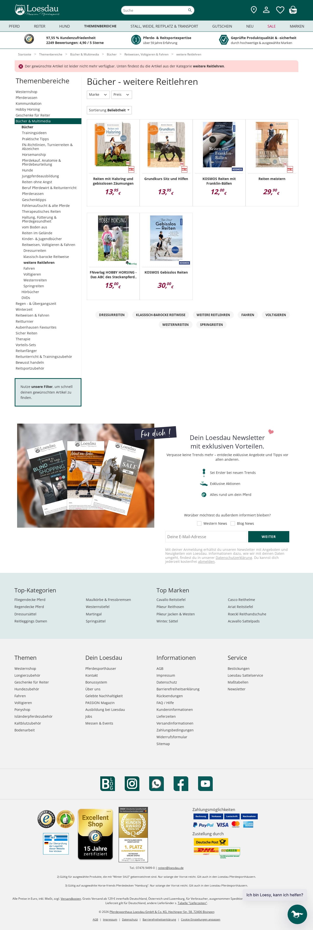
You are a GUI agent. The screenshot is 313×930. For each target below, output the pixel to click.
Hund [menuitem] (64, 26)
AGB (159, 668)
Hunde (27, 170)
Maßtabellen (238, 682)
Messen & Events (99, 723)
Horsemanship (34, 154)
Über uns (93, 689)
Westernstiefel (98, 606)
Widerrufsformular (171, 737)
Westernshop (26, 91)
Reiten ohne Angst (37, 182)
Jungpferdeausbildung (40, 176)
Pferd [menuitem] (14, 26)
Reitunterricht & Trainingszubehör (44, 356)
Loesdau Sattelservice (245, 675)
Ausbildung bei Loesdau (105, 709)
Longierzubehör (27, 675)
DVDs (26, 297)
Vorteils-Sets (26, 344)
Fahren (29, 268)
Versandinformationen (174, 723)
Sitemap (163, 743)
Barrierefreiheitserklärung (178, 689)
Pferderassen (26, 97)
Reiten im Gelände (37, 233)
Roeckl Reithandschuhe (247, 614)
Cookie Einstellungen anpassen (200, 919)
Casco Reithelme (241, 599)
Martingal (94, 614)
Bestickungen (239, 668)
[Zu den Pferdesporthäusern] (253, 10)
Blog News (245, 523)
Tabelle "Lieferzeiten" (192, 903)
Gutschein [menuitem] (222, 26)
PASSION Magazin (100, 702)
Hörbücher (30, 291)
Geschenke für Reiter (33, 115)
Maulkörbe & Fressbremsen (108, 599)
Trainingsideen (34, 132)
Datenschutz (166, 682)
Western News (215, 523)
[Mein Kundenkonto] (266, 13)
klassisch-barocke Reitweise (46, 256)
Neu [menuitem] (250, 26)
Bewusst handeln (30, 362)
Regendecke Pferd (29, 606)
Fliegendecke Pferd (29, 599)
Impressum (165, 675)
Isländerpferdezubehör (33, 716)
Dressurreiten (34, 250)
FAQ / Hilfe (165, 702)
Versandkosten (71, 899)
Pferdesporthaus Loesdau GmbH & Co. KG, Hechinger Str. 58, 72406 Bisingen (162, 912)
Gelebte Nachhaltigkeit (104, 696)
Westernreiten (35, 280)
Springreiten (33, 286)
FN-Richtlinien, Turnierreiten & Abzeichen (47, 146)
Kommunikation (29, 103)
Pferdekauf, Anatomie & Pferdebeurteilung (41, 162)
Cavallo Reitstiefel (171, 599)
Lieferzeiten (166, 716)
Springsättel (96, 621)
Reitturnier (25, 321)
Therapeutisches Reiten (41, 211)
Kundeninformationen (174, 709)
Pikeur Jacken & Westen (175, 614)
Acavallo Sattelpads (244, 621)
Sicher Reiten (26, 333)
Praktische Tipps (35, 139)
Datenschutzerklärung (234, 557)
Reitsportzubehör (30, 368)
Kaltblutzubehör (27, 723)
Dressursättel (25, 614)
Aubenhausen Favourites (36, 327)
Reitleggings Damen (30, 621)
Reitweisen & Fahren (32, 315)
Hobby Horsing (28, 109)
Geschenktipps (34, 199)
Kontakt (91, 675)
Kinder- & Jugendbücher (42, 238)
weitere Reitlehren (39, 262)
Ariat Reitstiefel (240, 606)
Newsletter (237, 689)
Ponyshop (22, 709)
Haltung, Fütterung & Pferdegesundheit (39, 219)
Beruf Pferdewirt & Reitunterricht (49, 187)
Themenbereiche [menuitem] (100, 26)
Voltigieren (32, 274)
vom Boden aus (34, 227)
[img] (293, 12)
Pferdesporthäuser (100, 668)
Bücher (27, 127)
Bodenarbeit (24, 730)
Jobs (88, 716)
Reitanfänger (26, 350)
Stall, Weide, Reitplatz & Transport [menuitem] (164, 26)
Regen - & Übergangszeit (36, 303)
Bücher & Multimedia (33, 121)
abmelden (206, 561)
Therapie (23, 339)
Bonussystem (96, 682)
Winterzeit (24, 309)
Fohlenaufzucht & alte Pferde (46, 205)
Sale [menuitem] (272, 26)
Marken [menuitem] (297, 26)
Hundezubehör (26, 689)
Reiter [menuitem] (39, 26)
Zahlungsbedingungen (175, 730)
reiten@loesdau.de (171, 868)
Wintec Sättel (167, 621)
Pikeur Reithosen (170, 606)
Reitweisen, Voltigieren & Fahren (48, 244)
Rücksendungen (169, 696)
